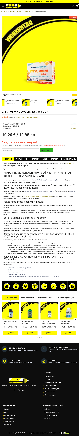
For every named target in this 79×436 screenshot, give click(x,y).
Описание (7, 159)
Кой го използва (32, 159)
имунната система (46, 196)
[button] (73, 95)
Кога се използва (68, 159)
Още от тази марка (45, 298)
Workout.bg (3, 11)
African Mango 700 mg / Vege (18, 100)
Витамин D (28, 11)
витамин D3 (70, 163)
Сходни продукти (27, 298)
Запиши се (46, 150)
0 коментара (20, 117)
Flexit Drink (38, 100)
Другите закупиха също (12, 95)
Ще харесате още (10, 298)
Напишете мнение (32, 117)
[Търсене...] (73, 6)
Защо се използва (50, 159)
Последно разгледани (66, 298)
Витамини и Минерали (16, 11)
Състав (18, 159)
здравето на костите (32, 196)
